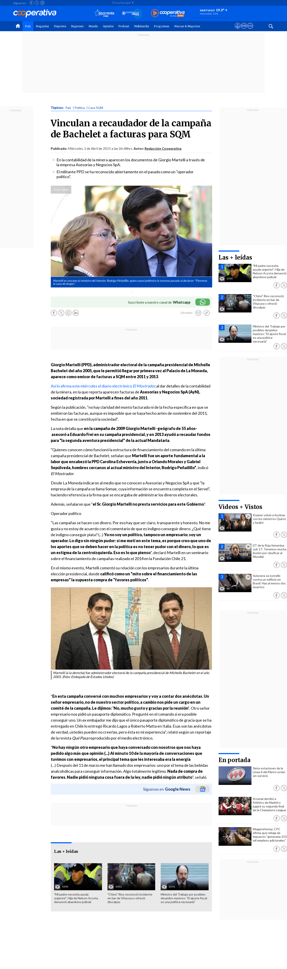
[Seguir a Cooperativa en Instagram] (42, 3)
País (28, 26)
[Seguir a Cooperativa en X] (37, 3)
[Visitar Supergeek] (250, 30)
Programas (161, 26)
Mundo (93, 26)
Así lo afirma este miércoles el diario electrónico (103, 385)
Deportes (60, 26)
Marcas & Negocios (187, 26)
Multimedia (141, 26)
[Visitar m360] (244, 30)
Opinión (108, 26)
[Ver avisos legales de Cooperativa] (238, 30)
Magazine (42, 26)
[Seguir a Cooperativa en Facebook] (31, 3)
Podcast (123, 26)
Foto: (57, 189)
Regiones (77, 26)
